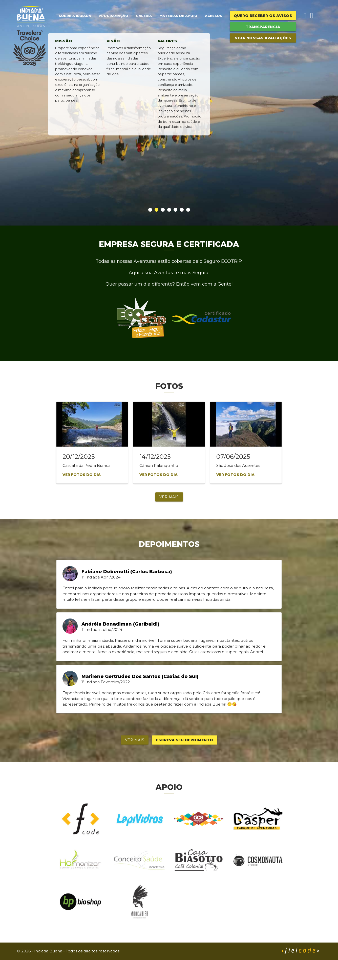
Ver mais (169, 497)
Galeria (144, 16)
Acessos (213, 16)
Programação (113, 16)
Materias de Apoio (178, 16)
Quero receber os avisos (263, 15)
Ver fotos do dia (81, 474)
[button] (150, 210)
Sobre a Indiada (75, 16)
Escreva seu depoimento (184, 740)
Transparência (263, 27)
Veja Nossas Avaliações (263, 38)
